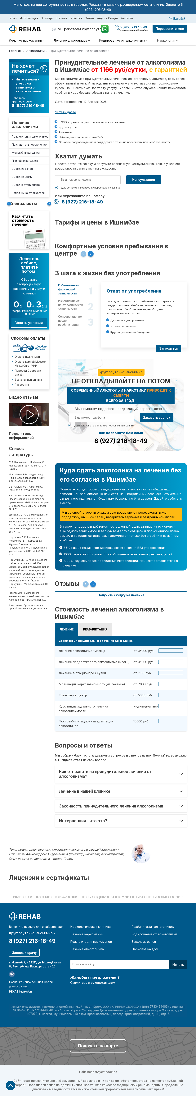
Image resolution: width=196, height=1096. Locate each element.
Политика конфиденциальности (31, 982)
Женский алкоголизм (26, 152)
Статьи (89, 18)
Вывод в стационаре (26, 184)
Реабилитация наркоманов (91, 942)
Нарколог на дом (144, 949)
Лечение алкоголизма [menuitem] (70, 40)
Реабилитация (95, 629)
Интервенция (29, 18)
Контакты (127, 18)
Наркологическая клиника (90, 927)
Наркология (166, 40)
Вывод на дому (22, 176)
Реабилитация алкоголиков (30, 136)
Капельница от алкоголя (28, 192)
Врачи (13, 18)
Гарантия (76, 18)
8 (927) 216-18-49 (131, 27)
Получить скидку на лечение (121, 595)
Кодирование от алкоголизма (154, 934)
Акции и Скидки (107, 18)
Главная (15, 51)
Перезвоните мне (170, 29)
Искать (178, 965)
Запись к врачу (24, 953)
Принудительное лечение (29, 144)
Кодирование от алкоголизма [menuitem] (122, 40)
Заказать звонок (156, 418)
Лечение (67, 629)
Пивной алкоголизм (25, 160)
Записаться (168, 348)
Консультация (143, 180)
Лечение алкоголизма (25, 124)
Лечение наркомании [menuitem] (25, 40)
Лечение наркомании (86, 934)
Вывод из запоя (22, 168)
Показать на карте (98, 1045)
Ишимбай (179, 18)
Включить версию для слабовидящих (36, 926)
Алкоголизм (35, 51)
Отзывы (61, 18)
